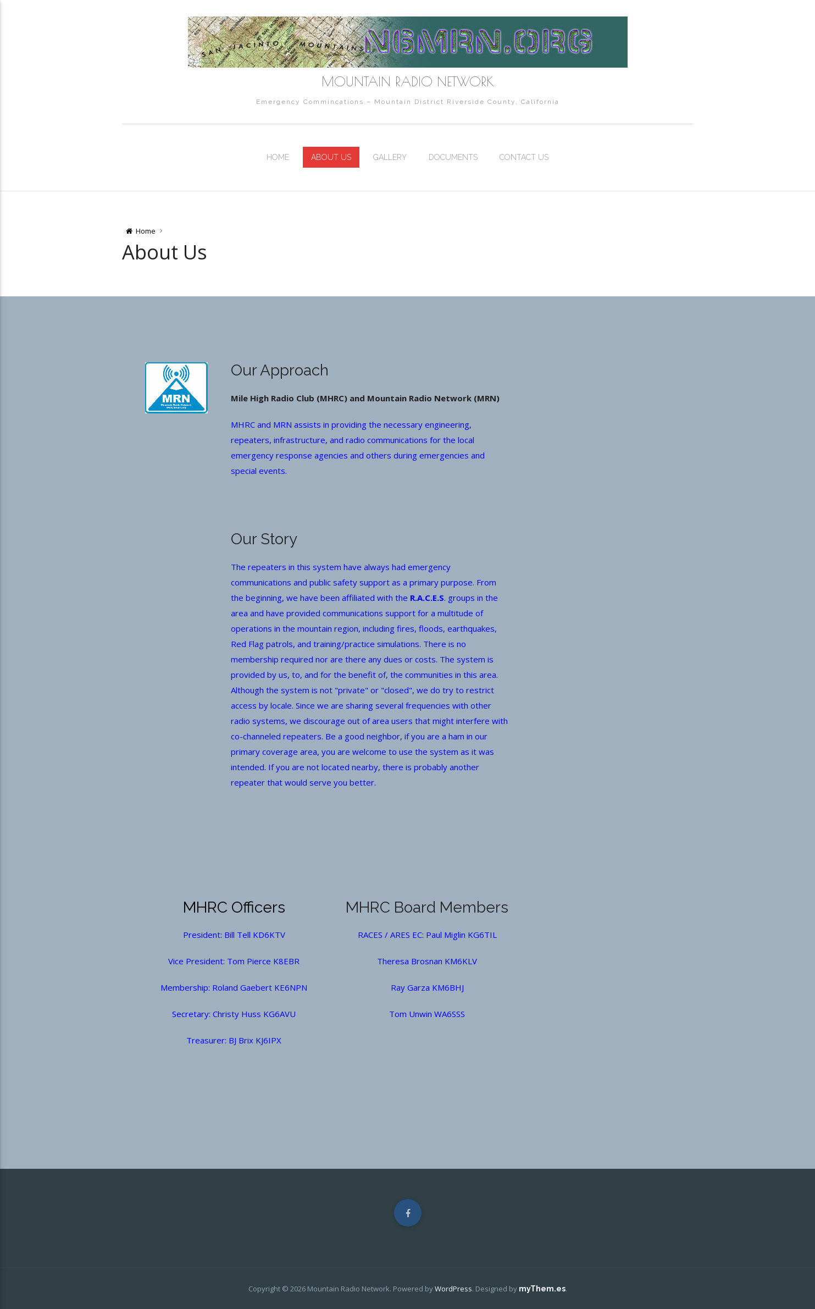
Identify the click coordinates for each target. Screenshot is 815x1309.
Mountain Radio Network (407, 81)
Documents (453, 157)
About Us (331, 157)
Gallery (390, 157)
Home (278, 157)
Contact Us (524, 157)
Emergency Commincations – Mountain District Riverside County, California (407, 102)
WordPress (453, 1289)
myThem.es (542, 1288)
